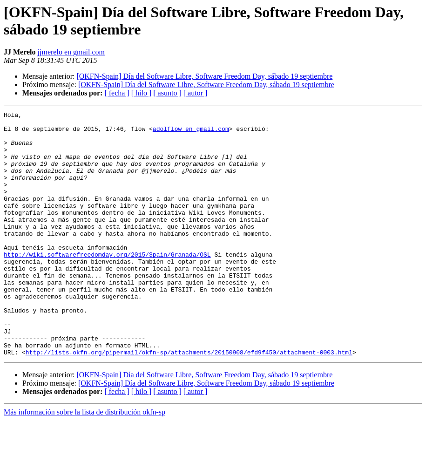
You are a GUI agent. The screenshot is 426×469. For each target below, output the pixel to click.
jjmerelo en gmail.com (71, 52)
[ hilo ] (141, 93)
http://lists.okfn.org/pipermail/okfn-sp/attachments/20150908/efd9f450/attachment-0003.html (189, 401)
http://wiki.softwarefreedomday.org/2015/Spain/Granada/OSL (107, 283)
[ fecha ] (116, 93)
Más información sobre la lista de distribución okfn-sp (84, 461)
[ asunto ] (167, 93)
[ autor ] (195, 93)
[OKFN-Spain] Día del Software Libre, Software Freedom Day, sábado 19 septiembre (204, 76)
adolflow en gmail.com (191, 133)
